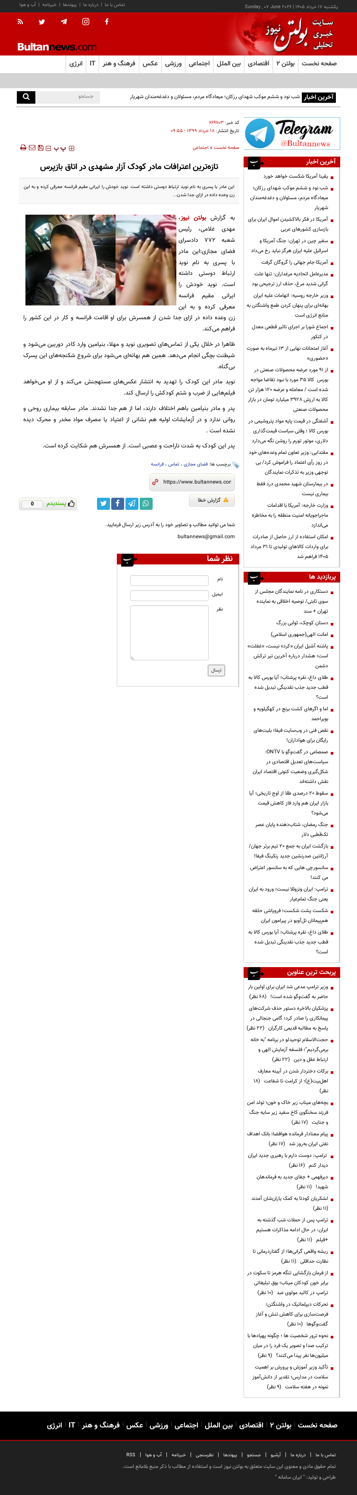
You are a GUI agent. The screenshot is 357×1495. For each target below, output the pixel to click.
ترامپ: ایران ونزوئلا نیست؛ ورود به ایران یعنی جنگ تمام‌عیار (288, 894)
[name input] (169, 580)
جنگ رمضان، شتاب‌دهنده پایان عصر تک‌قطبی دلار (291, 829)
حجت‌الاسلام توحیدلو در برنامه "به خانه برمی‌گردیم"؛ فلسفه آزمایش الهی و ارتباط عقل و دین (289, 1049)
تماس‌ (173, 464)
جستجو (254, 1455)
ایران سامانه (290, 1477)
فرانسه (157, 464)
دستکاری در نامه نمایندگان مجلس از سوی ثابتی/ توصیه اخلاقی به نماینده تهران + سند (291, 601)
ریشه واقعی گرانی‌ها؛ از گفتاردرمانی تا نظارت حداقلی (290, 1256)
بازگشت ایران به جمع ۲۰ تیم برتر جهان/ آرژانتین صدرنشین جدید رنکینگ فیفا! (288, 851)
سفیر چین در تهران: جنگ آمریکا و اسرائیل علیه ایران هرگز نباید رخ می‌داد (289, 246)
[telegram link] (131, 504)
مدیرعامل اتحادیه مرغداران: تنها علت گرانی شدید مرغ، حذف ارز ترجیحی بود (290, 279)
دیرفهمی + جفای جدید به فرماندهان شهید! (292, 1182)
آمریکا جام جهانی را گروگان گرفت (294, 262)
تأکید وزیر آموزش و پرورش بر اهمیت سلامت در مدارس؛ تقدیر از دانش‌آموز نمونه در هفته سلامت (290, 1377)
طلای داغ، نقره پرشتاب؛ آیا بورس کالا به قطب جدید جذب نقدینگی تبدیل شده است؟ (288, 687)
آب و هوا (27, 5)
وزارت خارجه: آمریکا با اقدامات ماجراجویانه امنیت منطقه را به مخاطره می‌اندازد (290, 515)
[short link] (197, 482)
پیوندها (70, 5)
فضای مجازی (196, 464)
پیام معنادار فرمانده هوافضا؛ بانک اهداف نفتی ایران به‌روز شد (287, 1139)
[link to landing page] (297, 34)
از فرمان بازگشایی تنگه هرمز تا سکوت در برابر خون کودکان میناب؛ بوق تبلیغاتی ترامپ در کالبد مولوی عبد (287, 1283)
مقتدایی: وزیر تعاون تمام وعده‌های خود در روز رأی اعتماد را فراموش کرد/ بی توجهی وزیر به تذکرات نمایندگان (288, 462)
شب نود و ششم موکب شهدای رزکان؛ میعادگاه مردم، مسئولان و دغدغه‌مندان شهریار (215, 97)
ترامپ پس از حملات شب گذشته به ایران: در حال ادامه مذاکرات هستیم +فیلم (292, 1230)
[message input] (169, 632)
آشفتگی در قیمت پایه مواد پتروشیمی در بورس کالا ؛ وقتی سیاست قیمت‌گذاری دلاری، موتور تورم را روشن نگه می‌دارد (288, 431)
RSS (130, 1455)
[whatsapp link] (146, 504)
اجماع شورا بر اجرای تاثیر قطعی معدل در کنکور (290, 332)
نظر (219, 609)
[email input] (169, 595)
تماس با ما (115, 5)
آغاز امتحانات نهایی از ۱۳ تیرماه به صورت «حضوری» (287, 353)
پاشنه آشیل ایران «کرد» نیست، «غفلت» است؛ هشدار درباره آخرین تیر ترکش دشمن (287, 656)
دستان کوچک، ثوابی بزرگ (302, 623)
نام (220, 579)
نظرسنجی (204, 1455)
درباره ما (90, 5)
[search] (26, 97)
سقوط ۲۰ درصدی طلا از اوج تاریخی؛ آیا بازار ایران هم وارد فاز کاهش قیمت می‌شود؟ (288, 803)
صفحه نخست (319, 64)
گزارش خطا (213, 500)
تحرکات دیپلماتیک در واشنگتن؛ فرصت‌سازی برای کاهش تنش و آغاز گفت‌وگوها (292, 1314)
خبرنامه (49, 5)
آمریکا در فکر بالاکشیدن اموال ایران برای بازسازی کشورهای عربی (288, 224)
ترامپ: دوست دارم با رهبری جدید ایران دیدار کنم (288, 1160)
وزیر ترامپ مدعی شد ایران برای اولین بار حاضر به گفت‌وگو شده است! (288, 992)
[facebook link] (117, 504)
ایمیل (217, 594)
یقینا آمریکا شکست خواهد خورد (295, 176)
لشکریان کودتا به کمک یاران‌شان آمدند (288, 1203)
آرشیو (276, 1455)
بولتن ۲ (285, 64)
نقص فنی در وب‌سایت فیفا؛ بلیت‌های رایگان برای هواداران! (291, 735)
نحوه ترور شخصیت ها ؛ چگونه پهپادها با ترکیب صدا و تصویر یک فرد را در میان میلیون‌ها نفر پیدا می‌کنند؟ (287, 1345)
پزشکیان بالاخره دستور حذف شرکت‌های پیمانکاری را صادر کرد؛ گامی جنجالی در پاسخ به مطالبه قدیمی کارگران (287, 1018)
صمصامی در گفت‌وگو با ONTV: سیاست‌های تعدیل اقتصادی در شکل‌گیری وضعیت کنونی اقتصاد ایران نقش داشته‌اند (290, 767)
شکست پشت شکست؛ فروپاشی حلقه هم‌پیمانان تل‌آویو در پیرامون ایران (290, 916)
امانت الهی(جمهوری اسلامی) (299, 634)
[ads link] (292, 133)
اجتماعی (201, 147)
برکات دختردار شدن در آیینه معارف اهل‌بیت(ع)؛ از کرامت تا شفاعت (291, 1081)
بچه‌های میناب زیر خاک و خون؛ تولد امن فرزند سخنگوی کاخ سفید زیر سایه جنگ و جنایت (287, 1112)
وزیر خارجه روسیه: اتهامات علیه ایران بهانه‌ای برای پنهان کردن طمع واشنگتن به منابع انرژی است (287, 305)
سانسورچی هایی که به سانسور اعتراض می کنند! (289, 873)
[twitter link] (103, 504)
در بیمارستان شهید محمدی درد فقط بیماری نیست (292, 489)
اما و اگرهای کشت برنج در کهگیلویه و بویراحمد (291, 714)
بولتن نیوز (193, 218)
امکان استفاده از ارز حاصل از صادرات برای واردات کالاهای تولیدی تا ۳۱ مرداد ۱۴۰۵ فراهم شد (289, 547)
